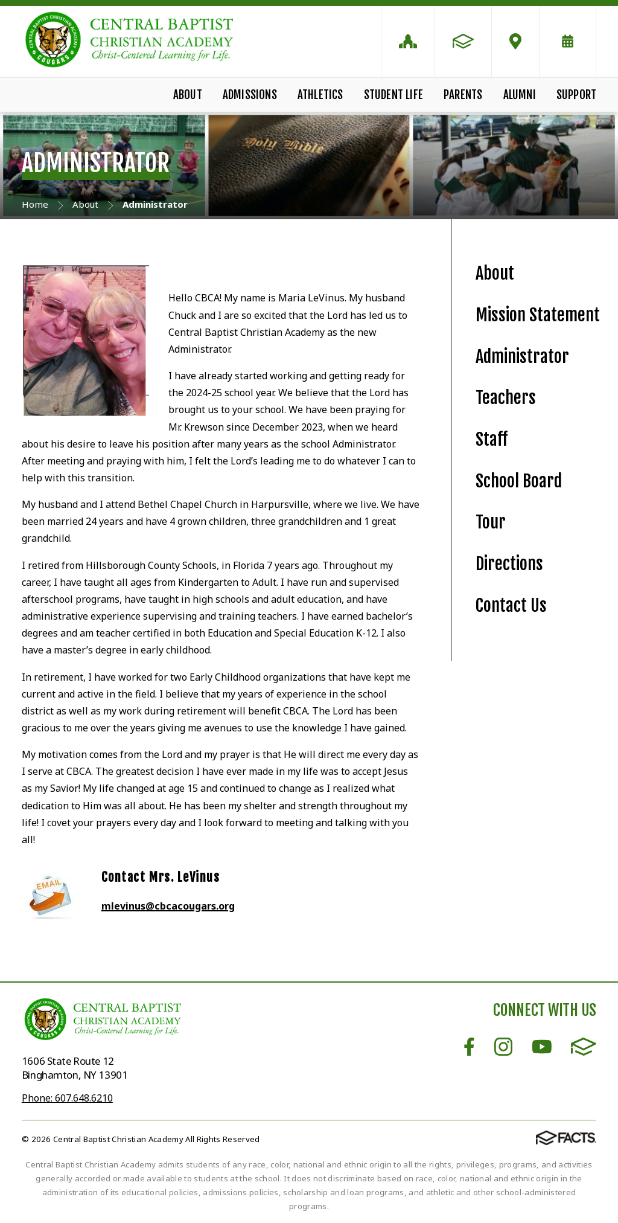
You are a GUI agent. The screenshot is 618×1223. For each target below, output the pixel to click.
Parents (463, 95)
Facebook (469, 1047)
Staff (492, 439)
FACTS (583, 1047)
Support (576, 95)
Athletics (320, 95)
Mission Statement (538, 315)
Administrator (522, 356)
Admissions (250, 95)
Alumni (519, 95)
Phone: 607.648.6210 (67, 1098)
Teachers (506, 397)
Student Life (393, 95)
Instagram (503, 1047)
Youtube (542, 1047)
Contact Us (511, 605)
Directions (509, 563)
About (187, 95)
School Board (519, 481)
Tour (491, 522)
